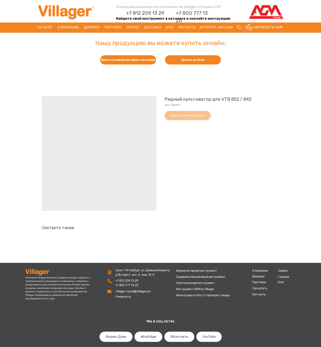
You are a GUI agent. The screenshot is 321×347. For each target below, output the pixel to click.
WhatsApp (148, 337)
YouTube (209, 337)
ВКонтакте (179, 337)
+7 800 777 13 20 (126, 285)
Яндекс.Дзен (116, 337)
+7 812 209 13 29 (145, 13)
